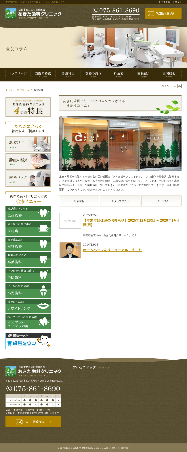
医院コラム (23, 90)
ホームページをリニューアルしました (112, 250)
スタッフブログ (120, 201)
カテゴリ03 (161, 201)
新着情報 (79, 201)
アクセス (165, 2)
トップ (9, 90)
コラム (178, 2)
